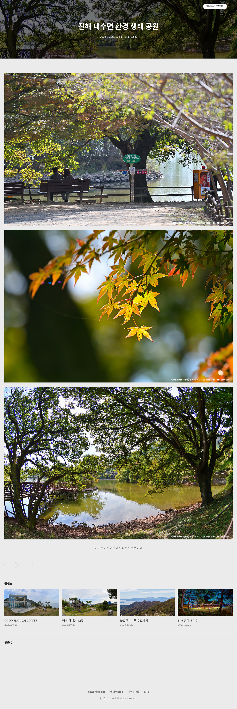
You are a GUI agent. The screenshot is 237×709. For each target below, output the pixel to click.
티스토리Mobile (96, 692)
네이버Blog (116, 692)
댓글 (8, 642)
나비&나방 (133, 692)
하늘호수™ (24, 13)
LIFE (147, 692)
